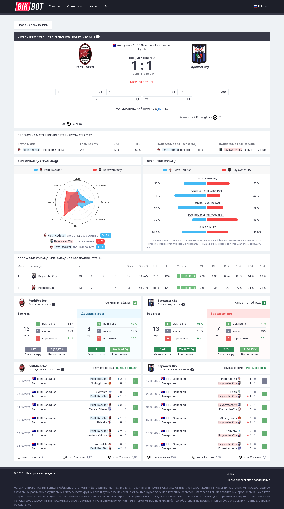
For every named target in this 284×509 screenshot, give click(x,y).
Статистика (74, 6)
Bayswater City (107, 170)
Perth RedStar (47, 170)
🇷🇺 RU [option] (258, 6)
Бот (107, 6)
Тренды (54, 6)
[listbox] (260, 6)
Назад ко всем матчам (33, 25)
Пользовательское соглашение (248, 480)
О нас (230, 473)
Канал (93, 6)
